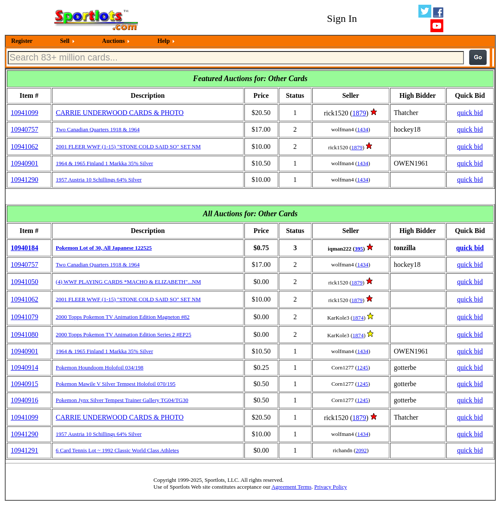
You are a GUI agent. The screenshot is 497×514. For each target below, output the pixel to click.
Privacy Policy (330, 487)
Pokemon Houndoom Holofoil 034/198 (99, 367)
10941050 (24, 281)
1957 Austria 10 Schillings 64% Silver (99, 179)
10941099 (24, 112)
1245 (362, 367)
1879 (359, 113)
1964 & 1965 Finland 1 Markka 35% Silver (104, 163)
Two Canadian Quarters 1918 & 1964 (98, 129)
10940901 (24, 163)
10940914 (24, 367)
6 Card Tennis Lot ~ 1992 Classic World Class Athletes (117, 450)
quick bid (470, 112)
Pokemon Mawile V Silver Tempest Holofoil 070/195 (116, 384)
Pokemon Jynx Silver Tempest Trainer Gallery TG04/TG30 (122, 400)
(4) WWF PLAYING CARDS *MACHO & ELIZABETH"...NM (128, 281)
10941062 (24, 146)
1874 (358, 317)
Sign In (342, 18)
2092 (361, 450)
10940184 (24, 247)
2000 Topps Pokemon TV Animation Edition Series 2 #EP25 (123, 334)
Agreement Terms (291, 487)
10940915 (24, 383)
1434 (362, 129)
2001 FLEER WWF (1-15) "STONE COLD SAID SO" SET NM (128, 146)
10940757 (24, 129)
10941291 (24, 450)
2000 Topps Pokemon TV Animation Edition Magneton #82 (122, 317)
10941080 (24, 334)
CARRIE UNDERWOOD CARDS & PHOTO (120, 112)
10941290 (24, 179)
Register (22, 41)
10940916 (24, 400)
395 (359, 248)
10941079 (24, 316)
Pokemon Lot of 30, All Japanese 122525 (104, 248)
